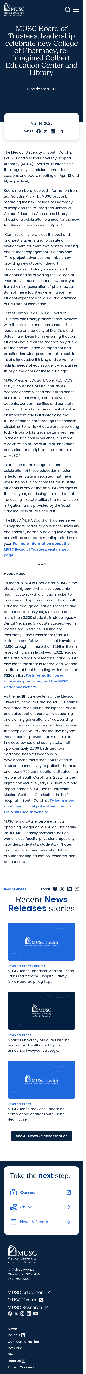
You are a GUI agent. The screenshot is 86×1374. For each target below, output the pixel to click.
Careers (16, 1335)
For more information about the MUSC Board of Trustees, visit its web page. (37, 549)
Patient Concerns (21, 1367)
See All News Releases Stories (41, 1135)
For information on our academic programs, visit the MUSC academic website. (36, 681)
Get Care (15, 1348)
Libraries (17, 1361)
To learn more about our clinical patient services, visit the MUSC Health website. (39, 806)
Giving (13, 1354)
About (12, 1328)
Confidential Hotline (23, 1341)
